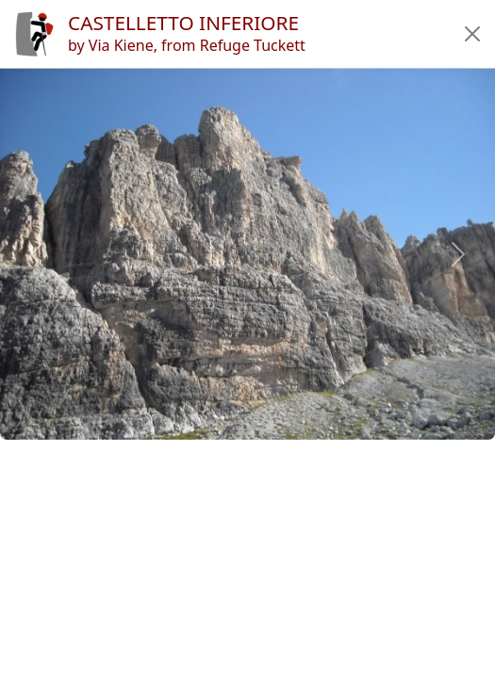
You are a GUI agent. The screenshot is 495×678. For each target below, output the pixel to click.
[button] (472, 34)
